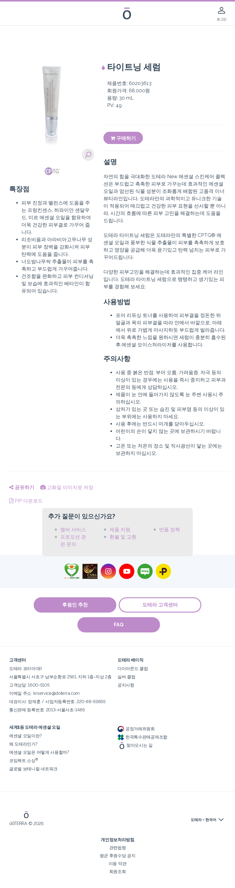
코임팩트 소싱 (23, 760)
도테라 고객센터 (160, 605)
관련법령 (117, 847)
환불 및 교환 (123, 537)
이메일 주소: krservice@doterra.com (44, 693)
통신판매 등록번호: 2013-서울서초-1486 (47, 709)
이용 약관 (117, 863)
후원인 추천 (75, 605)
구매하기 (123, 138)
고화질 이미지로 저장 (66, 487)
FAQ (119, 625)
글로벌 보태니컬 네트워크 (33, 768)
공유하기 (21, 487)
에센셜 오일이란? (25, 735)
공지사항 (126, 684)
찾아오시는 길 (135, 745)
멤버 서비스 (73, 529)
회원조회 (117, 871)
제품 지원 (120, 529)
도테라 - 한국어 (203, 820)
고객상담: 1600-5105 (29, 684)
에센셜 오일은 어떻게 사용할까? (39, 752)
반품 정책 (169, 529)
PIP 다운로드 (26, 501)
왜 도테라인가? (23, 743)
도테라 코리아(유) (25, 668)
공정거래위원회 (136, 728)
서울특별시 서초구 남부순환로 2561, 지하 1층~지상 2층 (60, 676)
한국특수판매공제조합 (142, 736)
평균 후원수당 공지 (118, 855)
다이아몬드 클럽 (133, 668)
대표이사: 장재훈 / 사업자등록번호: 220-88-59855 (57, 701)
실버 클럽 (126, 676)
